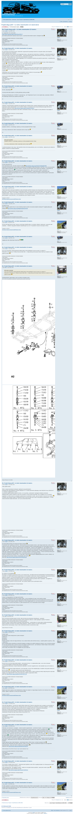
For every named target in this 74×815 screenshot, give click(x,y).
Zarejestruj (66, 21)
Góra (71, 121)
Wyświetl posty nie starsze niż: (29, 797)
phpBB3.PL (45, 813)
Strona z (58, 26)
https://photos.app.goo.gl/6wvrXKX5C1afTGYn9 (17, 674)
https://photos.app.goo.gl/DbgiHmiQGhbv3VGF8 (18, 208)
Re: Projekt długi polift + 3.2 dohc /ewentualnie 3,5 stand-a (19, 29)
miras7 (58, 194)
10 (70, 26)
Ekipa (52, 810)
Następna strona (69, 797)
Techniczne (14, 19)
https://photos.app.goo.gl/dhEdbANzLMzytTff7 (18, 746)
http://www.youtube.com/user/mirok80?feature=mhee (11, 229)
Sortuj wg (42, 797)
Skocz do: (46, 802)
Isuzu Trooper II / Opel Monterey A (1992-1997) (25, 19)
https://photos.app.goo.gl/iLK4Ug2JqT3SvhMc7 (24, 108)
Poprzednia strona (5, 797)
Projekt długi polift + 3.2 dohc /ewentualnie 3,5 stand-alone (20, 25)
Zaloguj (70, 21)
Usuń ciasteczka (57, 810)
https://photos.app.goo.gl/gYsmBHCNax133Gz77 (12, 34)
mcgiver (58, 37)
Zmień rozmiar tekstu (71, 19)
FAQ (61, 21)
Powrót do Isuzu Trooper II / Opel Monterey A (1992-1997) (12, 802)
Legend (6, 87)
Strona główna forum (7, 19)
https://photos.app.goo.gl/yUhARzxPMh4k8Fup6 (17, 557)
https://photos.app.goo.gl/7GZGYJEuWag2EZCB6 (36, 165)
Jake (6, 267)
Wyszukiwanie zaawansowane (66, 5)
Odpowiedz (5, 27)
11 (71, 26)
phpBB (33, 812)
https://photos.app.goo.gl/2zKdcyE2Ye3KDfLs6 (18, 770)
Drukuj (68, 19)
